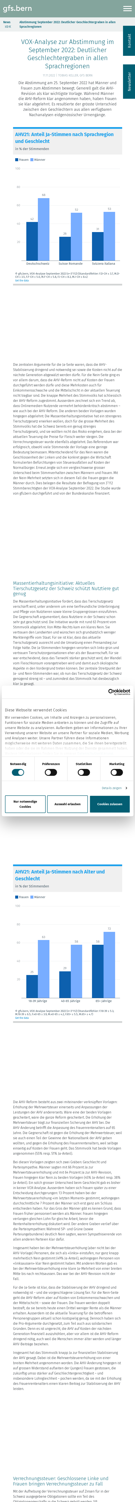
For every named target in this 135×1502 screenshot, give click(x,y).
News (6, 22)
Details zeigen (112, 788)
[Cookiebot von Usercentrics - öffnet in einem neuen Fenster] (111, 692)
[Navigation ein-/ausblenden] (127, 9)
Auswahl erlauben (68, 804)
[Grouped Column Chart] (67, 206)
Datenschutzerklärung (95, 754)
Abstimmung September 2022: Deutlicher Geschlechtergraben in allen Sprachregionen (67, 24)
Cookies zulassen (109, 804)
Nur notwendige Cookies (25, 804)
